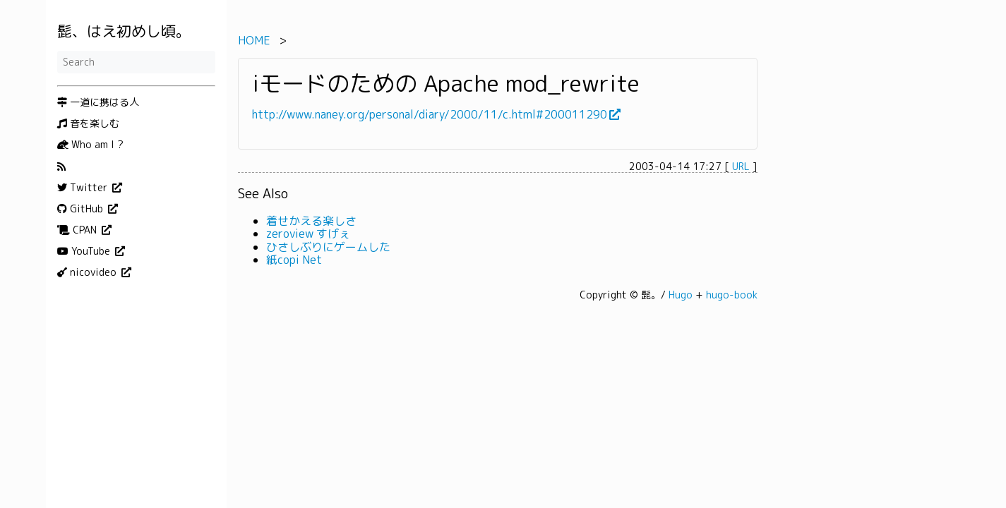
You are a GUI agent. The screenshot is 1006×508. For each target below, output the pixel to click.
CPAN (78, 230)
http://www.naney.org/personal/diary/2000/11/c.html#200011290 (429, 114)
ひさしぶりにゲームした (328, 247)
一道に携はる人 (98, 102)
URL (741, 166)
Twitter (83, 187)
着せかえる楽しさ (311, 221)
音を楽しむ (88, 123)
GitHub (81, 208)
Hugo (681, 294)
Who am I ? (90, 144)
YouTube (85, 251)
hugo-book (732, 294)
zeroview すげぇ (308, 233)
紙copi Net (294, 259)
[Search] (136, 62)
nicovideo (88, 272)
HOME (254, 40)
